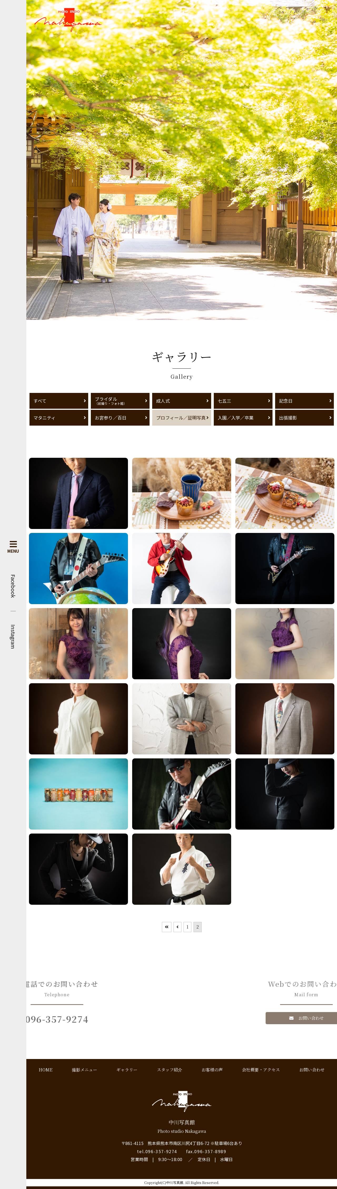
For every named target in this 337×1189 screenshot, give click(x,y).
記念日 (286, 400)
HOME (45, 1070)
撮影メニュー (84, 1070)
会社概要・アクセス (261, 1070)
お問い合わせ (312, 1070)
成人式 (163, 400)
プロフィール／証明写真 (181, 417)
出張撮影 (288, 417)
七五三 (224, 400)
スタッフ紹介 (169, 1070)
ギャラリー (126, 1070)
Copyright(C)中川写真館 (163, 1182)
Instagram (13, 636)
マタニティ (44, 417)
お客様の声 (212, 1070)
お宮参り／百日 (110, 417)
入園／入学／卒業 (236, 417)
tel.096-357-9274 (157, 1151)
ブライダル (120, 401)
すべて (39, 400)
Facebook (13, 586)
